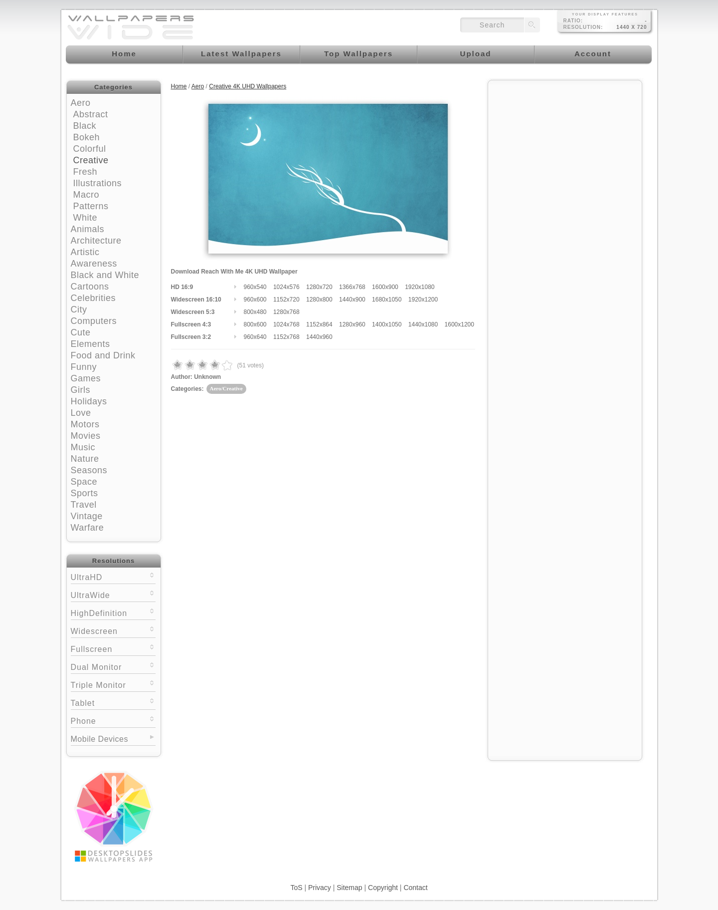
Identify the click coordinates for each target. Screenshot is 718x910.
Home (179, 86)
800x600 (255, 324)
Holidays (89, 401)
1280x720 (319, 287)
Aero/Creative (226, 388)
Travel (84, 505)
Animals (88, 229)
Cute (81, 332)
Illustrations (97, 183)
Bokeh (86, 137)
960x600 (255, 299)
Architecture (96, 241)
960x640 (255, 336)
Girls (81, 390)
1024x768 (286, 324)
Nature (85, 459)
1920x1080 (419, 287)
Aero (81, 103)
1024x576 (286, 287)
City (79, 309)
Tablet (113, 702)
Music (83, 447)
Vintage (87, 516)
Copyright (383, 888)
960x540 (255, 287)
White (85, 218)
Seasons (89, 470)
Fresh (85, 172)
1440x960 (319, 336)
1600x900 (385, 287)
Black (85, 126)
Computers (94, 321)
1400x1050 (386, 324)
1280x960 (352, 324)
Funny (84, 367)
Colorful (89, 149)
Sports (84, 493)
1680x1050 (386, 299)
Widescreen (113, 630)
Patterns (91, 206)
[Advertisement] (565, 148)
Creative (91, 160)
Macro (86, 195)
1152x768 (286, 336)
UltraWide (113, 594)
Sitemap (349, 888)
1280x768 (286, 311)
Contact (415, 888)
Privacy (319, 888)
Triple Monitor (113, 684)
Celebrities (93, 298)
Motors (85, 424)
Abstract (90, 114)
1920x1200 (423, 299)
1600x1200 (459, 324)
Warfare (87, 528)
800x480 (255, 311)
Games (86, 378)
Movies (86, 436)
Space (84, 482)
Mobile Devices (99, 739)
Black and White (105, 275)
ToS (296, 888)
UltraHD (113, 576)
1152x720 (286, 299)
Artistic (85, 252)
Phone (113, 720)
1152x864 (319, 324)
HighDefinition (113, 612)
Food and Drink (103, 355)
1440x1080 (423, 324)
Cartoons (90, 287)
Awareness (94, 264)
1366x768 (352, 287)
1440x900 (352, 299)
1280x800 (319, 299)
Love (81, 413)
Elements (90, 344)
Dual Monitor (113, 666)
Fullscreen (113, 648)
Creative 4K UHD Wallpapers (247, 86)
